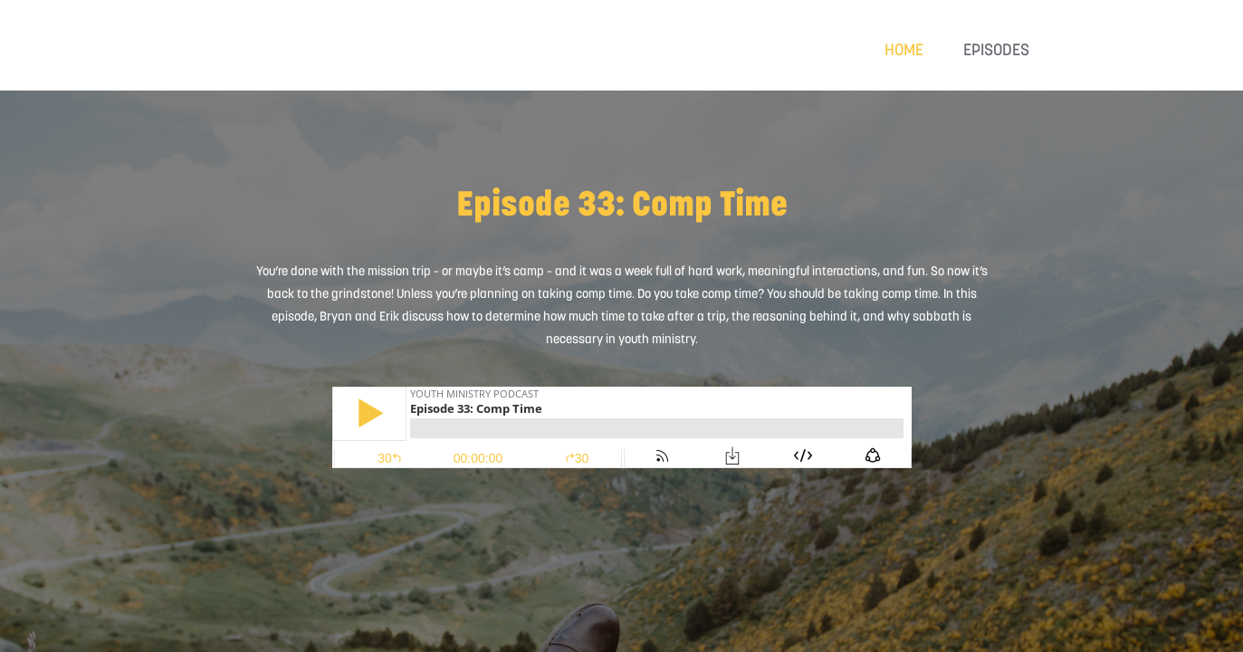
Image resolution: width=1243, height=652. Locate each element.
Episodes (996, 49)
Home (903, 49)
